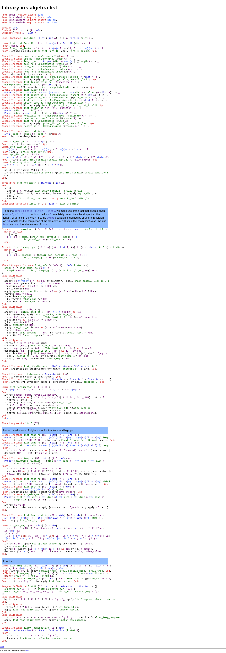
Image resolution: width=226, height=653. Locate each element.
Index (2, 647)
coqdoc (28, 650)
